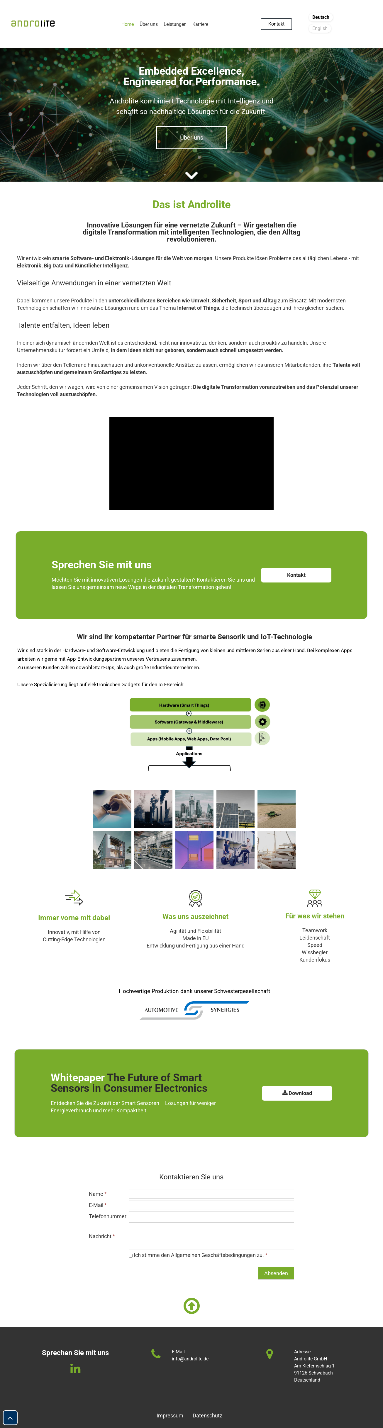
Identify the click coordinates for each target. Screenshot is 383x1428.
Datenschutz (204, 1415)
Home (127, 24)
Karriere (200, 24)
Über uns (149, 24)
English (320, 28)
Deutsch (320, 17)
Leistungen (175, 24)
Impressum (170, 1415)
